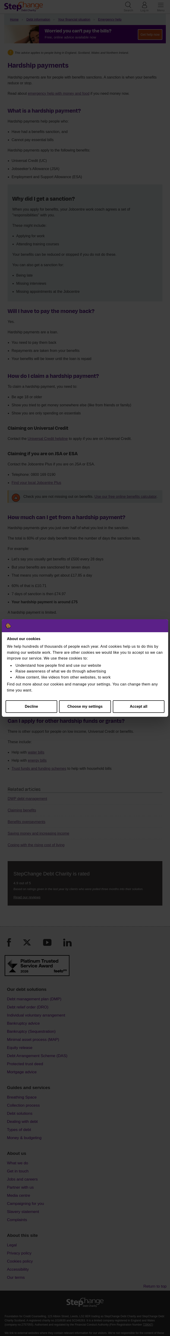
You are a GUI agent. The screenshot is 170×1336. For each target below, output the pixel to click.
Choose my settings (85, 706)
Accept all (139, 706)
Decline (31, 706)
